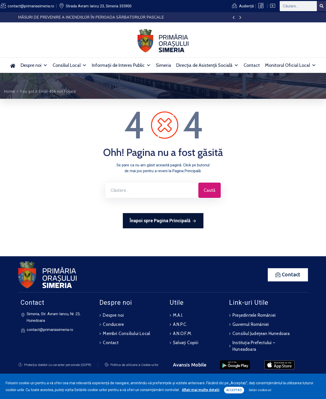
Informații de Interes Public (121, 65)
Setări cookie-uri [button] (260, 390)
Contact (252, 65)
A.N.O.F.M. (182, 333)
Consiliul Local (70, 65)
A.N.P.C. (180, 324)
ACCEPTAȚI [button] (234, 390)
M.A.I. (178, 315)
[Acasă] (12, 65)
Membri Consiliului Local (126, 333)
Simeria (163, 65)
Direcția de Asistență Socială (207, 65)
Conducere (113, 324)
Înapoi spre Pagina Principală (163, 221)
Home (9, 91)
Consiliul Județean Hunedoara (261, 333)
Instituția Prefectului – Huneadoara (253, 346)
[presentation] (233, 17)
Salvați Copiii (185, 342)
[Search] (321, 6)
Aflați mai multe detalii (200, 390)
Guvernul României (250, 324)
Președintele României (254, 315)
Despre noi (34, 65)
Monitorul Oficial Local (290, 65)
